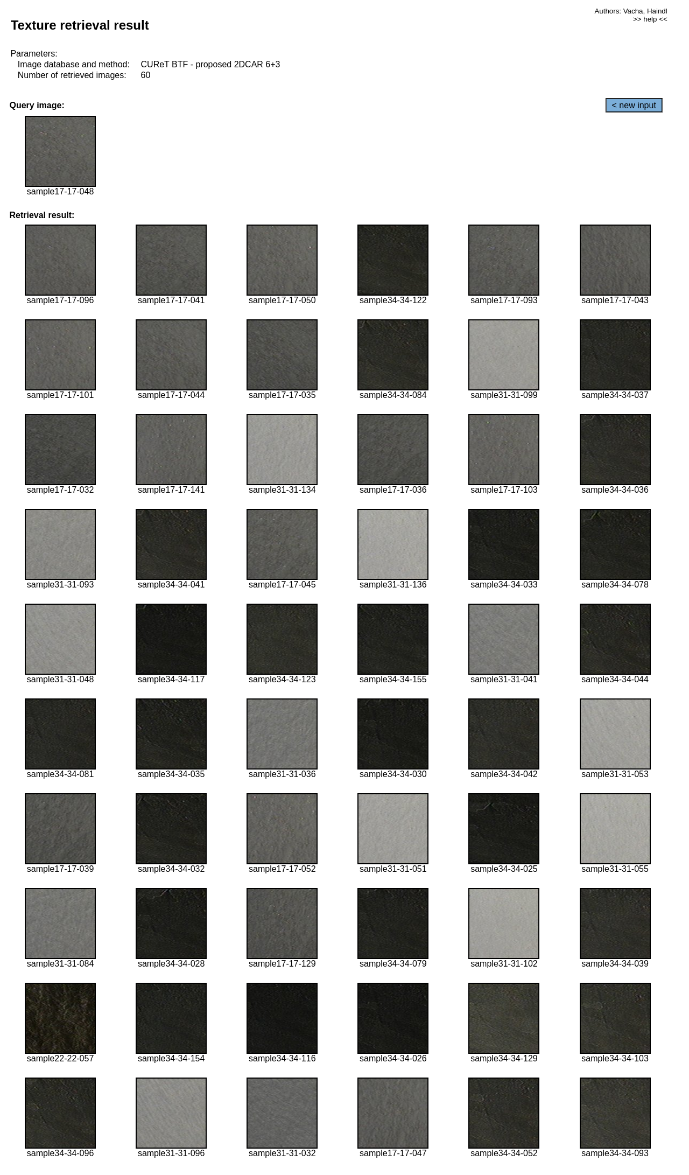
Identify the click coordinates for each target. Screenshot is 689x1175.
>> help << (650, 19)
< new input (634, 105)
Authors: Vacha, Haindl (630, 11)
